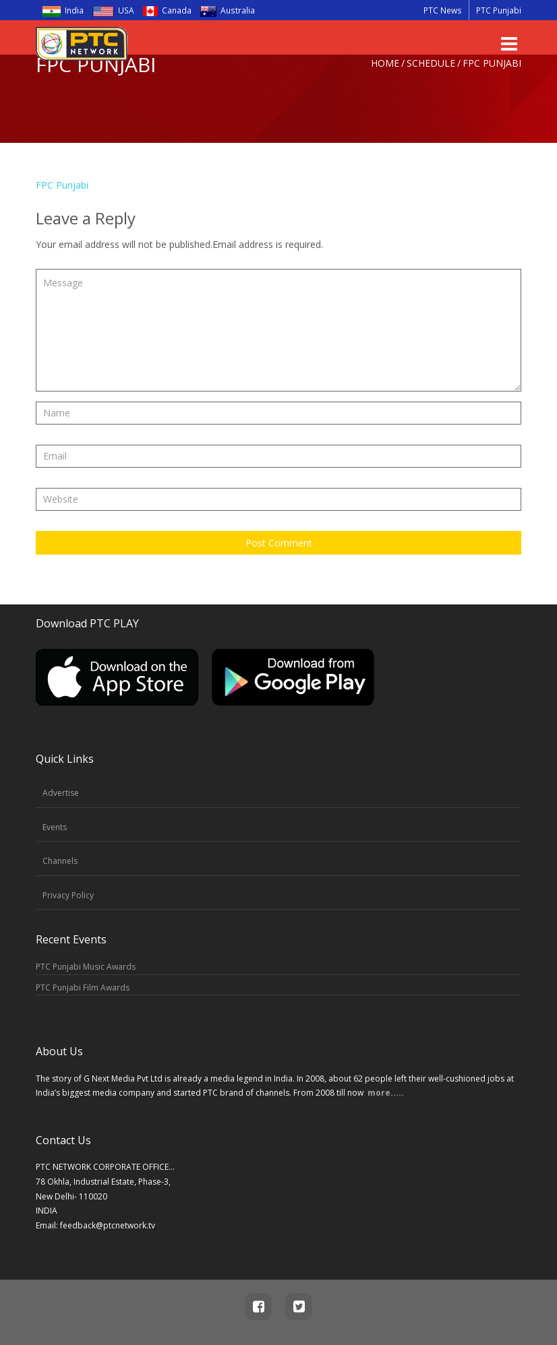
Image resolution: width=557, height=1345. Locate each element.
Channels (60, 861)
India (63, 10)
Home (385, 63)
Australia (223, 10)
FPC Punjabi (62, 185)
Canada (163, 10)
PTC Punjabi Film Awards (82, 987)
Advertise (60, 793)
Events (54, 827)
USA (113, 10)
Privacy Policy (68, 895)
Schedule (431, 63)
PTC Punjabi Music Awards (86, 966)
